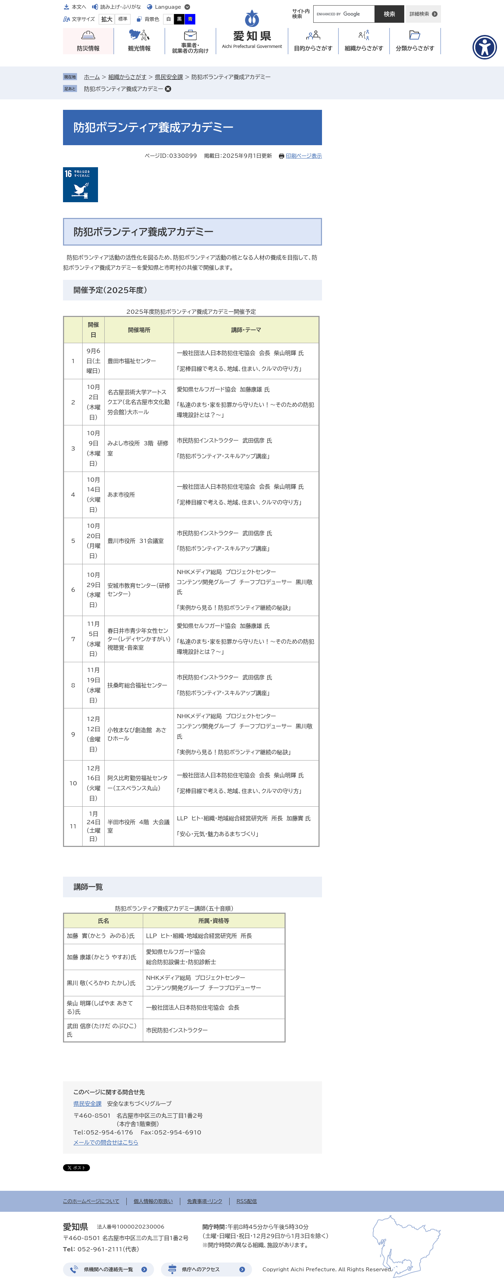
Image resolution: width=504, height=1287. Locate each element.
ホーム (92, 77)
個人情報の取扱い (153, 1201)
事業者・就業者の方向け (190, 48)
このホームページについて (91, 1201)
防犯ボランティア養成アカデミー (123, 89)
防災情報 (88, 48)
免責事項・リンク (204, 1201)
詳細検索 (419, 14)
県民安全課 (169, 77)
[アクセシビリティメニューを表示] (484, 47)
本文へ (79, 7)
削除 (168, 89)
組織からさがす (127, 77)
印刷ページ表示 (304, 155)
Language (168, 7)
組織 (364, 48)
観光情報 (139, 48)
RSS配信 (247, 1201)
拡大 (106, 19)
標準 (122, 19)
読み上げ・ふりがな (120, 7)
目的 (313, 48)
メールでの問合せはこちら (106, 1142)
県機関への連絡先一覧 (108, 1269)
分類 (415, 48)
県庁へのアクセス (201, 1269)
